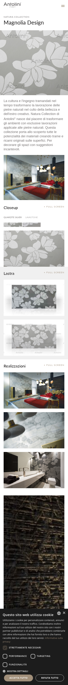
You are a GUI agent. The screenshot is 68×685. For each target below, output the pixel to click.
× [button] (64, 613)
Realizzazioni (15, 366)
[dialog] (34, 647)
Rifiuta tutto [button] (49, 677)
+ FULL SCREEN (54, 206)
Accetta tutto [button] (18, 677)
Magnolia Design (24, 22)
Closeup (11, 207)
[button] (34, 671)
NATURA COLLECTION (16, 16)
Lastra (9, 273)
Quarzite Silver (13, 217)
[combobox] (59, 613)
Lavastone (31, 217)
